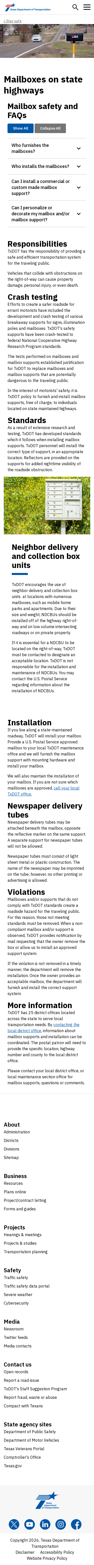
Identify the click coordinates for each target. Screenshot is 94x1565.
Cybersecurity (16, 1303)
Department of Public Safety (30, 1431)
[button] (75, 7)
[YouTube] (29, 1524)
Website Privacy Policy (47, 1558)
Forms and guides (20, 1208)
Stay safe (14, 21)
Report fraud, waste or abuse (30, 1397)
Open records (16, 1371)
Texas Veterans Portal (24, 1448)
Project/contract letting (25, 1200)
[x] (14, 1524)
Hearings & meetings (23, 1234)
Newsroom (14, 1328)
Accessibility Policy (57, 1552)
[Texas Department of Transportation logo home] (27, 7)
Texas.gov (13, 1465)
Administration (17, 1131)
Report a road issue (21, 1380)
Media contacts (18, 1345)
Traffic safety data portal (27, 1286)
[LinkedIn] (45, 1524)
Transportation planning (26, 1251)
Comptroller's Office (22, 1457)
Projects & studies (20, 1243)
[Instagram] (60, 1524)
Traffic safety (16, 1277)
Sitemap (11, 1157)
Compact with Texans (23, 1405)
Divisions (11, 1148)
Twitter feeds (16, 1337)
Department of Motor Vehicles (31, 1440)
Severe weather (18, 1294)
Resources (13, 1183)
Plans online (15, 1191)
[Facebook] (76, 1524)
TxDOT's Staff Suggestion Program (35, 1388)
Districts (11, 1140)
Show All (20, 128)
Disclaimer (25, 1552)
